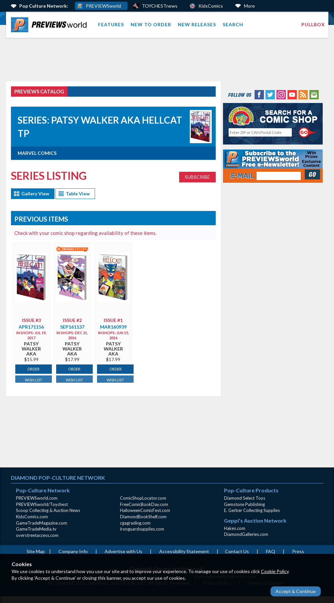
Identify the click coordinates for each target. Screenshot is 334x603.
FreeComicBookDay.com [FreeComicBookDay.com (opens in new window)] (144, 504)
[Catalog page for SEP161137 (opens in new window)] (72, 276)
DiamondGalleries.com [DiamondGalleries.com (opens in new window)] (246, 534)
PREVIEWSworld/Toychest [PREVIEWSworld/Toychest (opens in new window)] (42, 504)
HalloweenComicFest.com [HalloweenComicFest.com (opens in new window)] (145, 510)
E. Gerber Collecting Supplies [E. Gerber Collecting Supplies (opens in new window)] (252, 510)
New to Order (151, 24)
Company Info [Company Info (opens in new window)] (73, 551)
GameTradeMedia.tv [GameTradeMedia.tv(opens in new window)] (36, 529)
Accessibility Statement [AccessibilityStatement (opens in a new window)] (184, 551)
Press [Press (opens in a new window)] (298, 551)
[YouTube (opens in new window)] (292, 94)
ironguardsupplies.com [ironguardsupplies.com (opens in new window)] (142, 529)
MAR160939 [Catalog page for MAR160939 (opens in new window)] (113, 327)
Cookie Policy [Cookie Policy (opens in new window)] (274, 571)
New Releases (197, 24)
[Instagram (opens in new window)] (281, 94)
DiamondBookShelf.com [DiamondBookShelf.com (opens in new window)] (143, 516)
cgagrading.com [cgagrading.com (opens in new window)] (135, 523)
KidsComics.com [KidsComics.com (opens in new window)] (32, 516)
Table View (78, 193)
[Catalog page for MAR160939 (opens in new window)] (113, 276)
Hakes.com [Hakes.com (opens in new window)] (234, 528)
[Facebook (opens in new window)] (259, 94)
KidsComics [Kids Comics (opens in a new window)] (210, 6)
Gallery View (35, 193)
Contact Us (237, 551)
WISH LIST (33, 380)
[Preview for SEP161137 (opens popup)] (72, 248)
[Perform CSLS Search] (308, 132)
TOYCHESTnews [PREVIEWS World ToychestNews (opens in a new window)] (159, 6)
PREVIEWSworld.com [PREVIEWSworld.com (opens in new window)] (36, 498)
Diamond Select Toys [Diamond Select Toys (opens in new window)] (244, 498)
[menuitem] (50, 25)
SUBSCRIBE (197, 177)
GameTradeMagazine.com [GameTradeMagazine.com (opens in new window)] (41, 523)
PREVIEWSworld (103, 6)
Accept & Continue (296, 591)
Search (233, 24)
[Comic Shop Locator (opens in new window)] (273, 116)
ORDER (33, 369)
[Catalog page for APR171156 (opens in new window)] (31, 276)
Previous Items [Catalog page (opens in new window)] (41, 219)
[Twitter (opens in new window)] (270, 94)
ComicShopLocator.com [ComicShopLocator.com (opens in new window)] (143, 498)
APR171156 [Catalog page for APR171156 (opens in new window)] (31, 327)
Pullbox (313, 24)
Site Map (36, 551)
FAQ (270, 551)
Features (111, 24)
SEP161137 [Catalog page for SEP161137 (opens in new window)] (72, 327)
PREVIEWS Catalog (39, 91)
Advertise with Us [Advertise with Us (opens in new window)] (123, 551)
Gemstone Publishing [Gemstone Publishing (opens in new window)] (244, 504)
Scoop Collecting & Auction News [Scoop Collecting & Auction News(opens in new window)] (48, 510)
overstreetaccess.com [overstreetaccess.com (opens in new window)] (37, 535)
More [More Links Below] (249, 6)
